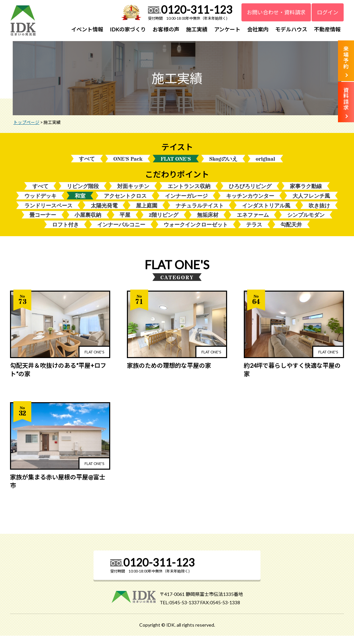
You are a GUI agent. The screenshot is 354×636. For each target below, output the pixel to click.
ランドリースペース (48, 205)
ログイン (327, 12)
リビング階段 (83, 186)
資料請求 (346, 99)
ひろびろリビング (250, 186)
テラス (254, 224)
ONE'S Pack (127, 159)
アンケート (227, 29)
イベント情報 (87, 29)
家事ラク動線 (306, 186)
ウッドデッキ (40, 196)
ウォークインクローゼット (196, 224)
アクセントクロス (125, 196)
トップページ (26, 122)
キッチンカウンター (250, 196)
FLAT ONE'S (176, 159)
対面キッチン (133, 186)
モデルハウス (291, 29)
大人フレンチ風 (311, 196)
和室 (80, 196)
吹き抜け (319, 205)
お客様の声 (166, 29)
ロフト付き (65, 224)
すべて (87, 159)
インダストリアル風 (266, 205)
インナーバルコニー (121, 224)
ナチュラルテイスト (200, 205)
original (265, 159)
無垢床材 (207, 215)
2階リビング (163, 215)
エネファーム (253, 215)
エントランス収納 (189, 186)
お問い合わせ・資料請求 (276, 12)
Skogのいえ (223, 159)
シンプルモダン (306, 215)
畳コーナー (42, 215)
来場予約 (346, 57)
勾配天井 (291, 224)
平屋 (125, 215)
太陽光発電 (104, 205)
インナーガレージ (186, 196)
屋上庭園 (146, 205)
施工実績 (196, 29)
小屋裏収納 (87, 215)
